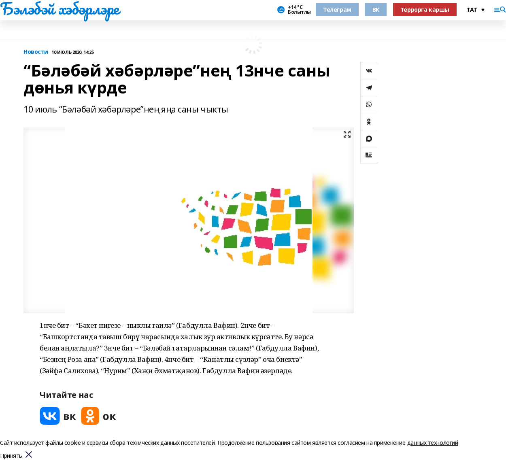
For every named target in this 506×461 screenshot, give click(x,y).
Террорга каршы (424, 9)
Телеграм (337, 9)
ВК (375, 9)
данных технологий (432, 442)
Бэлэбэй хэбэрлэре (59, 8)
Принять (11, 456)
